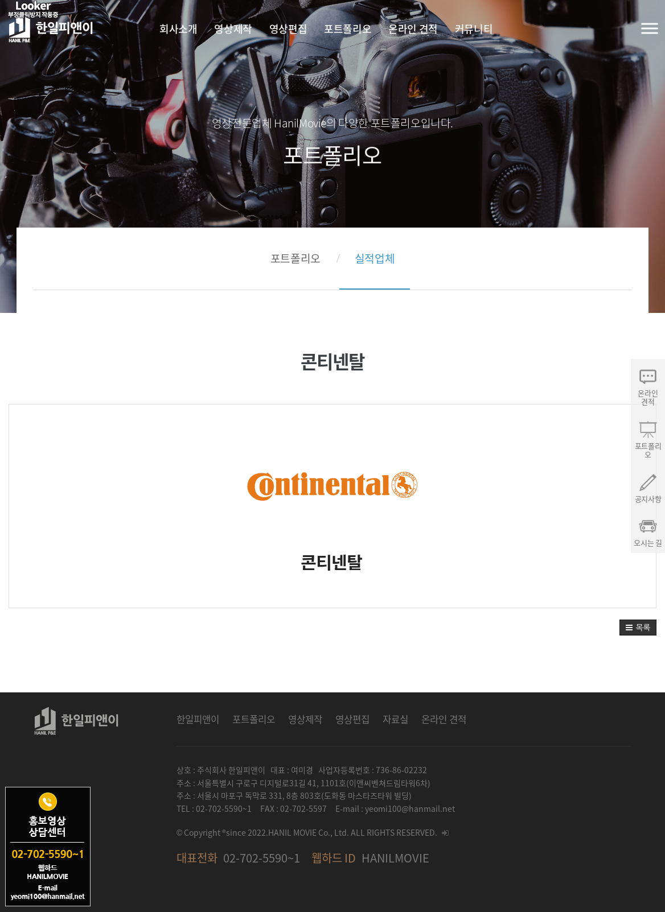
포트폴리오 (295, 258)
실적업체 (375, 258)
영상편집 (352, 719)
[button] (637, 627)
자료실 (395, 719)
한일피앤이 (197, 719)
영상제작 (305, 719)
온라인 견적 (443, 719)
